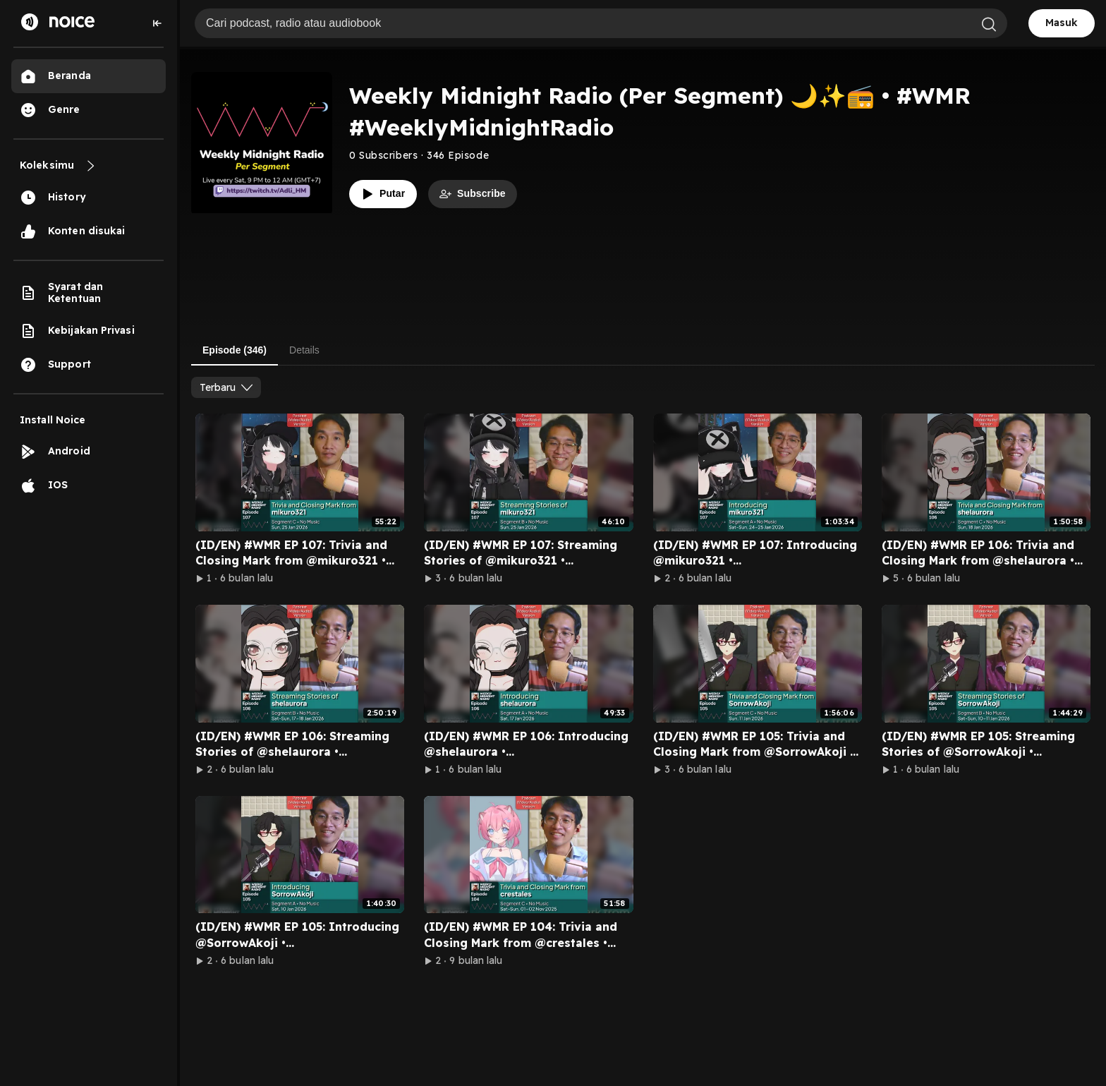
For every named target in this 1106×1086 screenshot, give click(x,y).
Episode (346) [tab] (234, 350)
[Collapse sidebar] (157, 23)
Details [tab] (304, 350)
